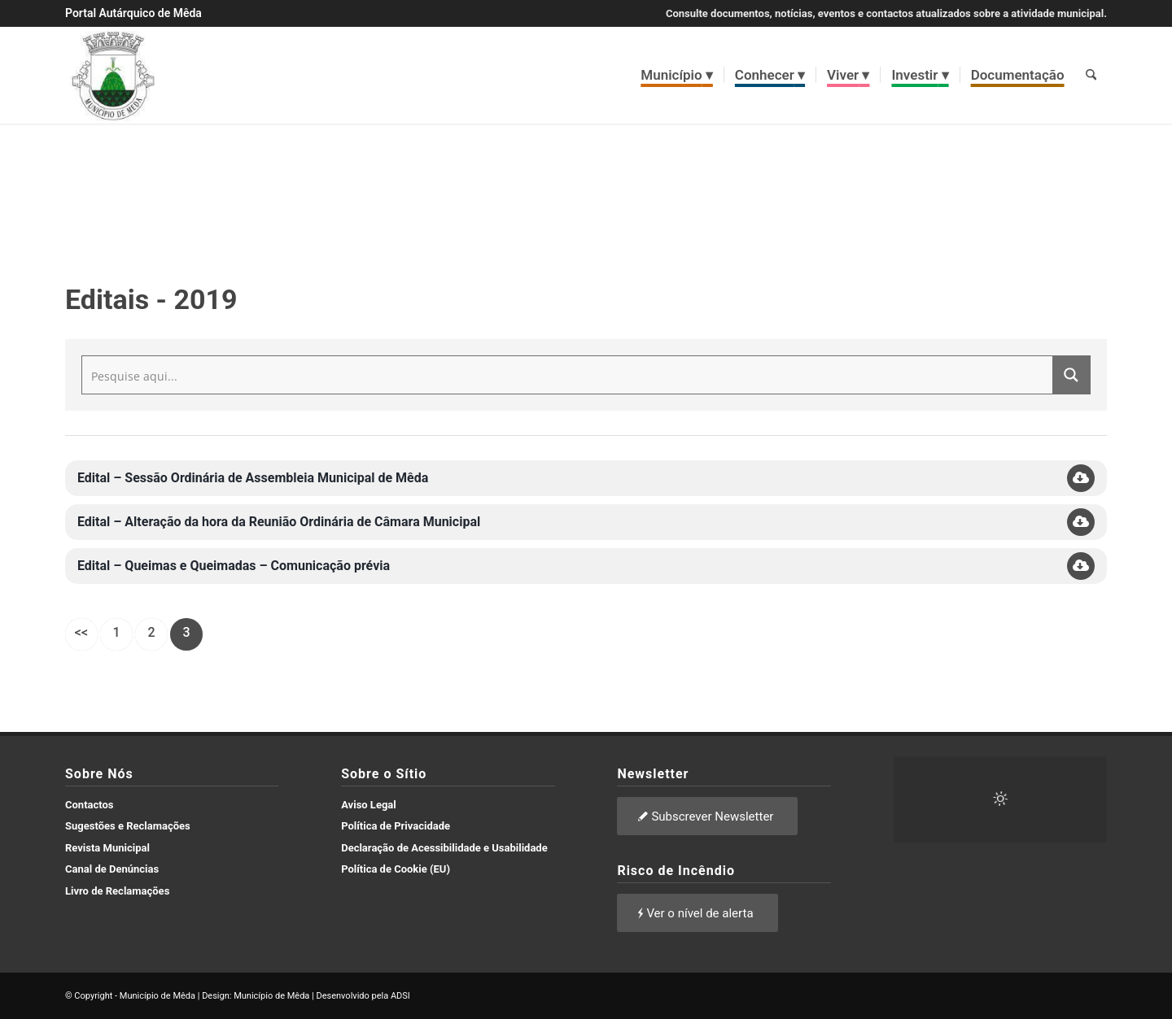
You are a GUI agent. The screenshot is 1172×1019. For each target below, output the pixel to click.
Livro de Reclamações (117, 891)
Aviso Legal (368, 805)
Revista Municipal (107, 848)
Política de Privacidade (395, 826)
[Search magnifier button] (1071, 375)
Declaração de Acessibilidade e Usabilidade (444, 848)
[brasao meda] (113, 75)
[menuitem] (677, 75)
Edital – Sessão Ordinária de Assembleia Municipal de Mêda (252, 478)
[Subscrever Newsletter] (707, 816)
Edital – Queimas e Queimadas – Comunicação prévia (233, 565)
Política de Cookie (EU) (395, 869)
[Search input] (568, 374)
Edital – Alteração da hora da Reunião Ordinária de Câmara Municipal (278, 521)
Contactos (89, 805)
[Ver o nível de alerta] (697, 913)
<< (81, 632)
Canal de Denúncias (112, 869)
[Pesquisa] (1091, 75)
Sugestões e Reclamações (127, 826)
